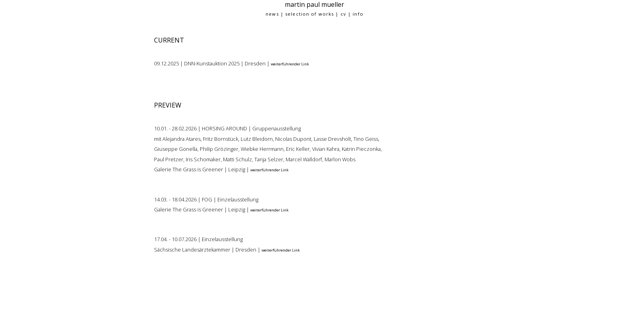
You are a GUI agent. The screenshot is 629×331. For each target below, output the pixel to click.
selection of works (309, 14)
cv (343, 14)
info (358, 14)
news (272, 14)
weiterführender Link (290, 64)
